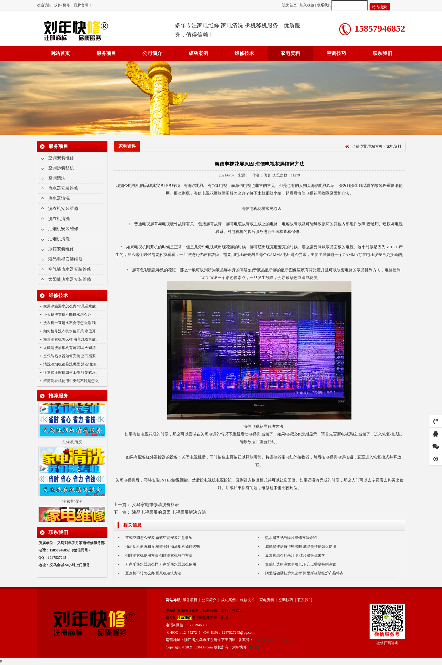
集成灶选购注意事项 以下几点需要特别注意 (300, 564)
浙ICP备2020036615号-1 (272, 640)
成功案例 (198, 53)
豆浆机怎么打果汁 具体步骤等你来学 (295, 555)
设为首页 (290, 5)
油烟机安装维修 (63, 228)
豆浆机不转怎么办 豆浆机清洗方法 (153, 573)
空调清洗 (56, 178)
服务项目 (106, 53)
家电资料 (290, 53)
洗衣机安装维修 (63, 208)
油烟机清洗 (59, 239)
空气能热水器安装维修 (69, 269)
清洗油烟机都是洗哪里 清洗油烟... (71, 364)
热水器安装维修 (63, 188)
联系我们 (324, 5)
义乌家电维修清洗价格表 (155, 504)
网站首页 (60, 53)
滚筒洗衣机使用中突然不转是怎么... (72, 381)
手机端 (254, 647)
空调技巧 (336, 53)
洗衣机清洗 (59, 218)
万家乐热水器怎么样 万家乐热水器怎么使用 (160, 564)
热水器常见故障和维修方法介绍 (291, 537)
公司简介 (152, 53)
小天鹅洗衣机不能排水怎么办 (67, 314)
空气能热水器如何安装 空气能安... (71, 356)
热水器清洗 (59, 198)
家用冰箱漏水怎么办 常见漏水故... (71, 306)
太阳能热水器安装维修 (69, 279)
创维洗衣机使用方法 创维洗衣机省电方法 (158, 555)
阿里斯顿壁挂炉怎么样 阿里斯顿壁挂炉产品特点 (304, 573)
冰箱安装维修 (61, 249)
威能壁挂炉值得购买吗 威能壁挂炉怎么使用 (300, 546)
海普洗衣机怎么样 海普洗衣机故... (71, 339)
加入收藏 (307, 5)
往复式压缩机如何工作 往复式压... (71, 372)
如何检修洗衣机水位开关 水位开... (71, 331)
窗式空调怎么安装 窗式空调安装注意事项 (158, 537)
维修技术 (244, 53)
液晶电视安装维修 (65, 259)
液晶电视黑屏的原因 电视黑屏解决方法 (169, 512)
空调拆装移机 (61, 168)
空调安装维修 (61, 158)
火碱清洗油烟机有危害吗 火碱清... (71, 348)
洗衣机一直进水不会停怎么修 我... (71, 323)
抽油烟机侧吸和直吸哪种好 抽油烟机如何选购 (162, 546)
